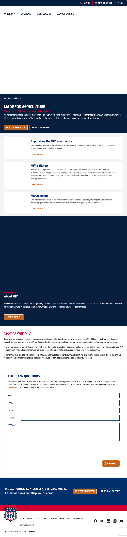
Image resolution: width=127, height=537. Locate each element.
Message (11, 425)
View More (14, 317)
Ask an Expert (41, 127)
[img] (8, 5)
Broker (37, 518)
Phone (10, 410)
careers (29, 518)
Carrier (45, 518)
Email (10, 403)
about (22, 518)
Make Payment (78, 518)
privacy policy (65, 518)
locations (53, 518)
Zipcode (11, 418)
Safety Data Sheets (27, 525)
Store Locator (15, 127)
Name (9, 395)
